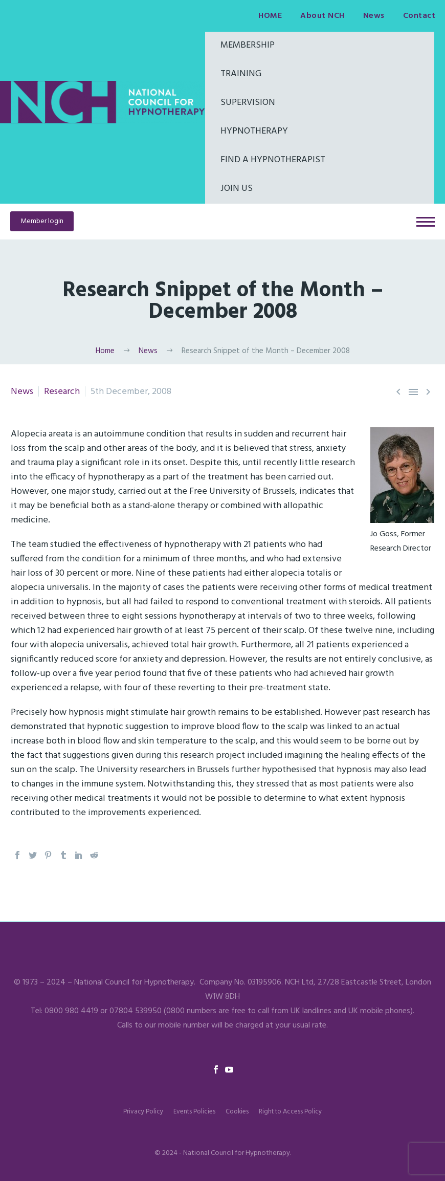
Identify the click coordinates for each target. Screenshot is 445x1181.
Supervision (247, 102)
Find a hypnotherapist (272, 159)
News (374, 16)
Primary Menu (425, 222)
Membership (247, 45)
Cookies (237, 1111)
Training (240, 74)
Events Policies (194, 1111)
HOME (270, 16)
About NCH (322, 16)
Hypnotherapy (254, 131)
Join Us (236, 188)
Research (62, 391)
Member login (41, 221)
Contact (419, 16)
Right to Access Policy (290, 1111)
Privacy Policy (143, 1111)
